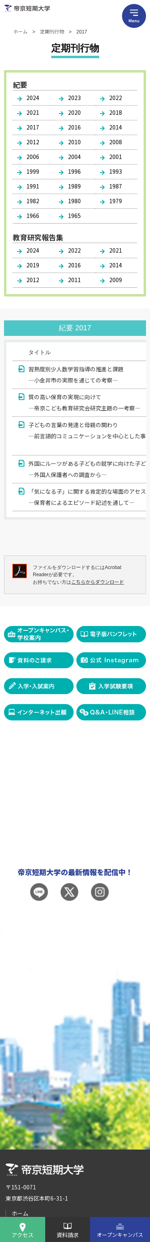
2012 (32, 142)
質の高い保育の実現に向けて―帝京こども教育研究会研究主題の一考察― (84, 402)
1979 (115, 201)
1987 (115, 186)
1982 (32, 201)
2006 (32, 157)
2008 (115, 142)
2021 (32, 112)
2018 (115, 112)
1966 (32, 216)
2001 (115, 157)
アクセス (23, 1235)
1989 (74, 186)
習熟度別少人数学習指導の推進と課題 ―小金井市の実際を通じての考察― (76, 374)
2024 (32, 98)
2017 (32, 127)
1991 (32, 186)
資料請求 (67, 1235)
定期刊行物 (52, 31)
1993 (115, 171)
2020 (74, 112)
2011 (74, 280)
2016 (74, 127)
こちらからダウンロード (97, 581)
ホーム (20, 31)
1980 (74, 201)
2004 (74, 157)
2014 (115, 127)
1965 (74, 216)
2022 (115, 98)
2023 (74, 98)
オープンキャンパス (120, 1234)
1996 (74, 171)
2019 (32, 265)
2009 (115, 280)
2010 (74, 142)
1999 (32, 171)
